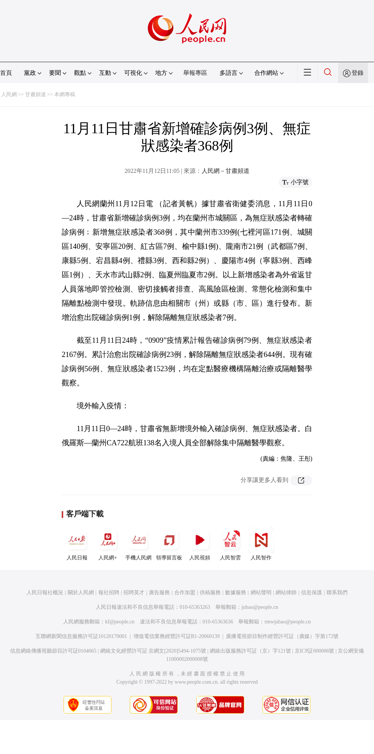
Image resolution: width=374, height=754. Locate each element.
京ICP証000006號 (314, 651)
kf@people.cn (120, 622)
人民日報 (77, 544)
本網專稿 (64, 94)
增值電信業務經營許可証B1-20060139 (177, 636)
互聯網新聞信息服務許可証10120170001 (81, 636)
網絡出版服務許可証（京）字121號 (250, 651)
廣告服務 (159, 592)
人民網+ (108, 544)
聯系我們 (337, 592)
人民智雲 (230, 544)
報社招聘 (108, 592)
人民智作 (261, 544)
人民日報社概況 (45, 592)
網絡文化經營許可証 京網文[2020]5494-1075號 (153, 651)
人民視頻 (200, 544)
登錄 (358, 73)
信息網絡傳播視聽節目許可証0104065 (53, 651)
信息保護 (311, 592)
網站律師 (286, 592)
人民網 (9, 94)
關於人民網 (81, 592)
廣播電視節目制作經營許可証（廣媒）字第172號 (282, 636)
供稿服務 (210, 592)
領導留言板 (169, 544)
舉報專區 (195, 73)
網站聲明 (261, 592)
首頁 (6, 73)
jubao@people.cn (260, 607)
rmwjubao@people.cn (287, 622)
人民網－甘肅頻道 (225, 171)
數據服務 (235, 592)
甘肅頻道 (35, 94)
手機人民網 (138, 544)
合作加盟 (184, 592)
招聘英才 (133, 592)
